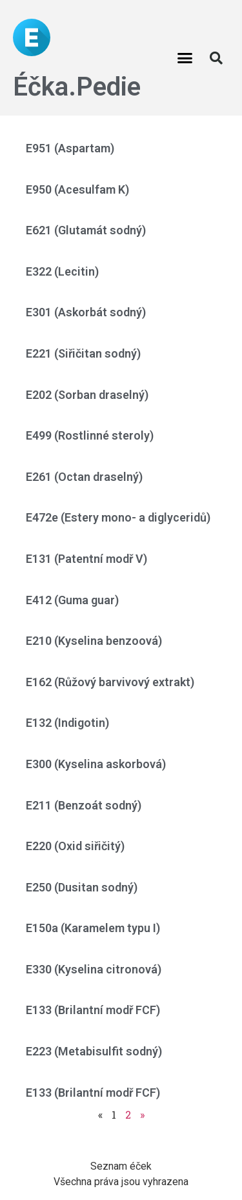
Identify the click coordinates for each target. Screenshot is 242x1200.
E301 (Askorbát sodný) (86, 312)
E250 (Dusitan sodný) (81, 887)
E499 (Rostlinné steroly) (90, 435)
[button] (184, 58)
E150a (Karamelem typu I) (93, 928)
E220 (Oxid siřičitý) (75, 846)
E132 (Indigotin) (67, 722)
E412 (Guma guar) (72, 600)
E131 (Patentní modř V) (86, 558)
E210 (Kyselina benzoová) (94, 640)
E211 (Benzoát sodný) (83, 805)
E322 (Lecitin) (62, 271)
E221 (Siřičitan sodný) (83, 353)
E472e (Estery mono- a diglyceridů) (118, 517)
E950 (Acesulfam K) (77, 189)
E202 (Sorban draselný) (87, 395)
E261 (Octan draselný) (84, 476)
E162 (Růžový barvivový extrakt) (110, 682)
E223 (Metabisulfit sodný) (94, 1051)
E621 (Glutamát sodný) (86, 230)
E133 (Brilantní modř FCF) (93, 1010)
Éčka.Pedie (77, 87)
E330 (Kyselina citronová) (93, 969)
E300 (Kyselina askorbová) (96, 764)
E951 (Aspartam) (70, 148)
